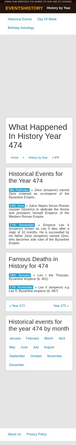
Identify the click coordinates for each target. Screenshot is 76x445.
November (54, 356)
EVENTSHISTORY (24, 8)
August (49, 347)
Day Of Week (47, 19)
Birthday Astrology (21, 28)
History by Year (58, 8)
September (17, 356)
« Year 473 (17, 306)
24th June (17, 205)
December (16, 365)
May (12, 347)
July (36, 347)
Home (14, 157)
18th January (20, 275)
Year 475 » (61, 306)
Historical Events (20, 19)
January (15, 338)
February (32, 338)
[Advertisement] (38, 76)
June (24, 347)
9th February (19, 190)
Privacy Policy (37, 434)
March (48, 338)
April (62, 338)
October (36, 356)
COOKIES (66, 1)
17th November (22, 225)
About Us (14, 434)
